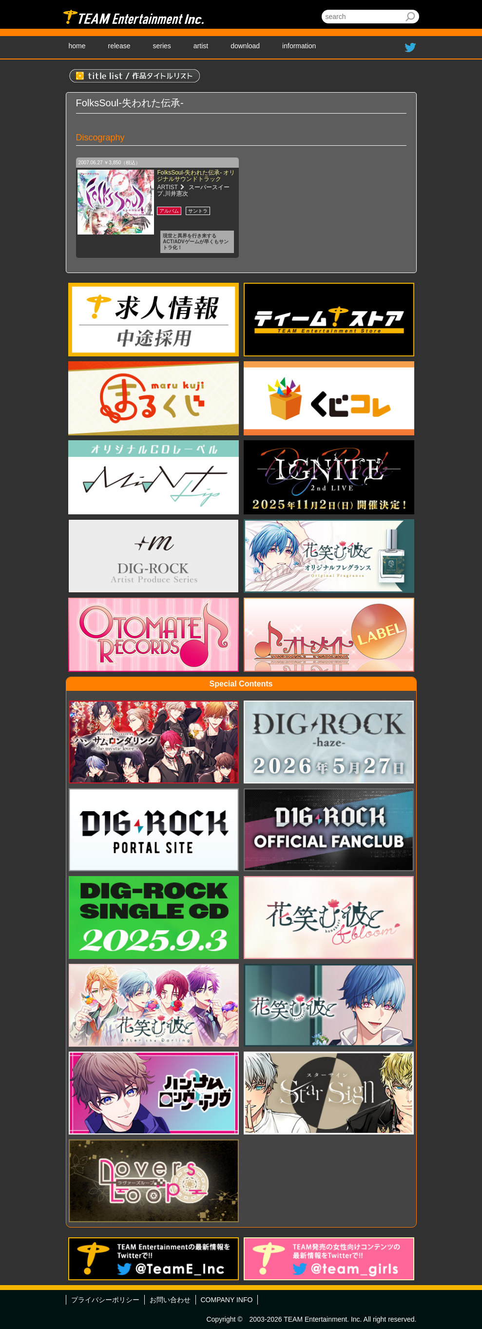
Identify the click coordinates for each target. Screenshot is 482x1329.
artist (200, 46)
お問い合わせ (170, 1300)
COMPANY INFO (227, 1300)
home (77, 46)
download (245, 46)
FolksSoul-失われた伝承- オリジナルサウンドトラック (196, 175)
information (299, 46)
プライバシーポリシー (105, 1300)
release (119, 46)
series (162, 46)
